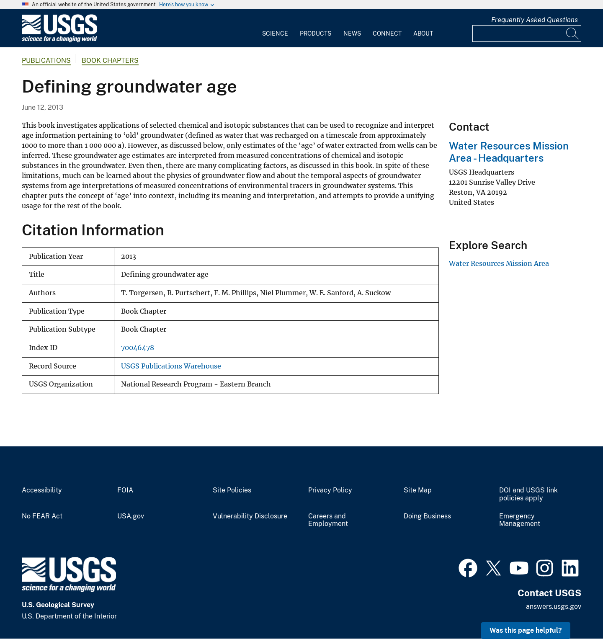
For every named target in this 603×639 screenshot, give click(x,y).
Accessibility (42, 490)
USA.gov (130, 516)
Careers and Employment (328, 520)
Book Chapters (110, 60)
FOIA (125, 490)
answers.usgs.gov (553, 607)
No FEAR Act (42, 516)
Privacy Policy (330, 490)
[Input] (526, 33)
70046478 (137, 348)
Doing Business (427, 516)
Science (275, 33)
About (423, 33)
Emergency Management (519, 520)
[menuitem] (275, 28)
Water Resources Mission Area (499, 263)
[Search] (572, 33)
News (352, 33)
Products (315, 33)
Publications (46, 60)
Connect (387, 33)
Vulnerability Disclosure (250, 516)
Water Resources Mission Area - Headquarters (509, 152)
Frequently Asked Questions (534, 20)
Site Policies (232, 490)
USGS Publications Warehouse (171, 366)
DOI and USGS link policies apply (528, 494)
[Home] (59, 40)
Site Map (418, 490)
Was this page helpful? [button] (526, 630)
